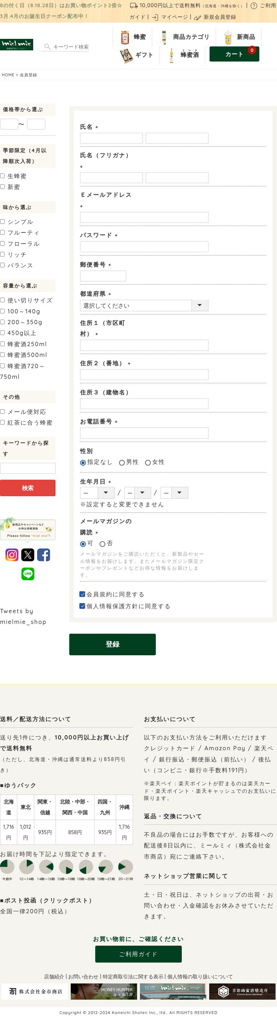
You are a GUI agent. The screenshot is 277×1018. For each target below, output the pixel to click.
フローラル (20, 243)
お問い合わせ (83, 976)
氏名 (90, 126)
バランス (17, 265)
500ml (24, 354)
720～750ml (22, 371)
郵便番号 (97, 264)
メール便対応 (23, 411)
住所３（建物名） (106, 392)
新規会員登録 (214, 17)
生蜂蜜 (13, 176)
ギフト (135, 55)
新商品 (237, 37)
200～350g (21, 322)
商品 (182, 37)
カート (241, 52)
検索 (28, 488)
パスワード (100, 235)
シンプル (17, 221)
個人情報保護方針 (112, 606)
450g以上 (18, 332)
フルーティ (20, 232)
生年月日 (97, 481)
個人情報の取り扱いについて (200, 976)
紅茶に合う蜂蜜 (26, 422)
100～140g (20, 311)
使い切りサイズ (26, 300)
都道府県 (97, 293)
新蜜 (10, 186)
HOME (8, 74)
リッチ (13, 254)
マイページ (169, 17)
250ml (23, 344)
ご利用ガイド (138, 954)
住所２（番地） (106, 363)
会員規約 (100, 594)
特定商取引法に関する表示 (133, 976)
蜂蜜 (131, 37)
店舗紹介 (54, 976)
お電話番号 (100, 421)
